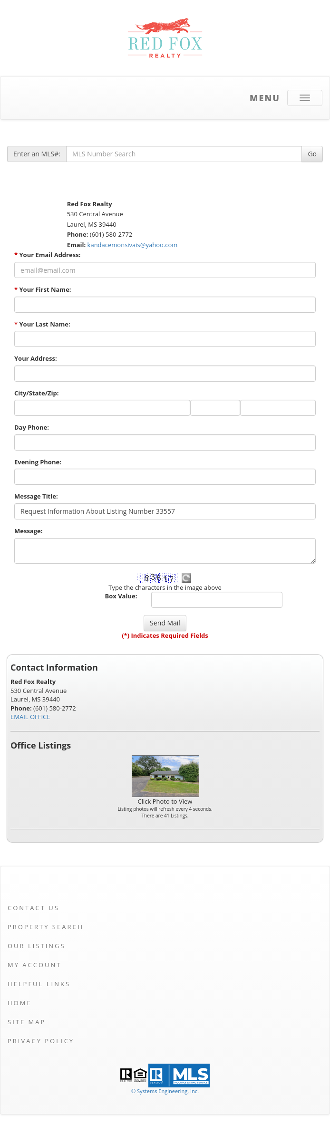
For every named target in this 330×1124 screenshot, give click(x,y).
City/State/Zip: (36, 393)
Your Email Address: (47, 254)
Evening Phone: (37, 462)
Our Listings (37, 945)
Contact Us (33, 907)
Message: (28, 531)
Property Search (46, 926)
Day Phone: (31, 427)
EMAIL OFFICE (30, 716)
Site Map (27, 1022)
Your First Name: (42, 289)
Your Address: (35, 358)
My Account (34, 965)
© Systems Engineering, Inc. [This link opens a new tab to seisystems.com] (165, 1091)
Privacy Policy (41, 1041)
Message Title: (36, 496)
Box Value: (121, 596)
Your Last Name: (42, 324)
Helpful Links (39, 984)
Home (20, 1003)
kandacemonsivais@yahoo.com (132, 244)
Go (312, 153)
